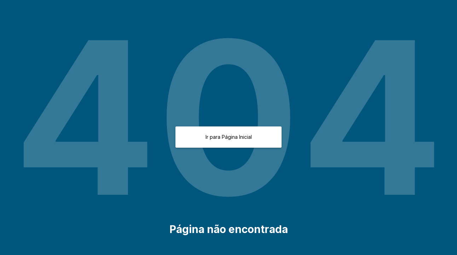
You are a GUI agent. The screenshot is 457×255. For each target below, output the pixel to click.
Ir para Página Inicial (229, 137)
